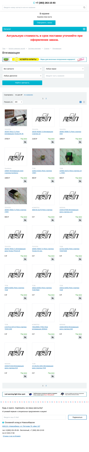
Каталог (7, 29)
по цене (18, 95)
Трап (3, 48)
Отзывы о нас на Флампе (12, 436)
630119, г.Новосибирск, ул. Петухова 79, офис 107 (21, 426)
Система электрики (34, 48)
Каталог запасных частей (17, 48)
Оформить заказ (44, 23)
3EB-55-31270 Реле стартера (42, 210)
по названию (28, 95)
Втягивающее (57, 48)
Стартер (46, 48)
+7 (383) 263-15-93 (46, 3)
